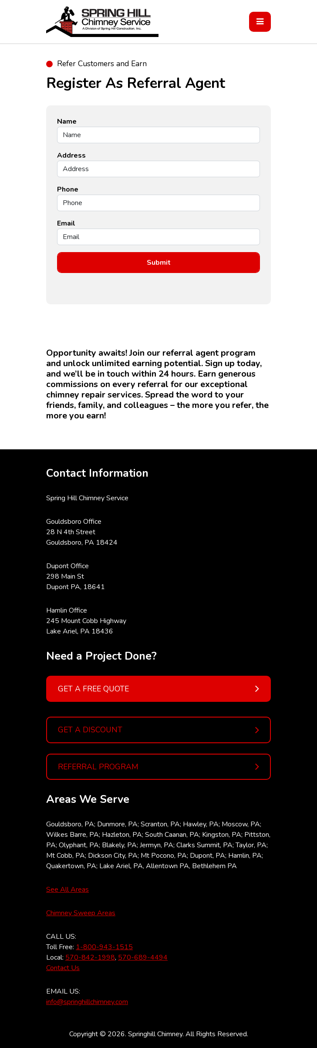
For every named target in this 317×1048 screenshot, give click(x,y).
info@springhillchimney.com (87, 1002)
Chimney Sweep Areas (80, 913)
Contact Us (63, 968)
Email (66, 223)
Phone (67, 189)
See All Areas (67, 889)
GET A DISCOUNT (158, 730)
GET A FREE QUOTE (158, 688)
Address (71, 155)
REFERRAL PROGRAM (158, 766)
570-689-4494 (143, 957)
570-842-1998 (90, 957)
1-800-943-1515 (104, 947)
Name (67, 121)
